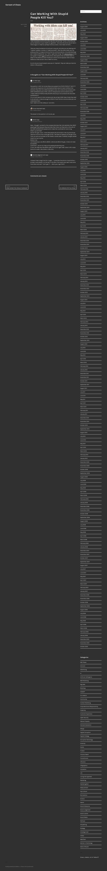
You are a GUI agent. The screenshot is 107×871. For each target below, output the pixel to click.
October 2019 (84, 96)
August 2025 (84, 26)
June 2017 (83, 133)
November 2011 (84, 377)
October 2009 (84, 469)
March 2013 (83, 318)
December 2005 (84, 639)
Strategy (82, 828)
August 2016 (83, 167)
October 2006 (84, 602)
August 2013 (83, 299)
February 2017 (84, 144)
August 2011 (83, 388)
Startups (82, 821)
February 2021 (84, 78)
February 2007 (84, 587)
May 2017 (82, 137)
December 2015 (84, 196)
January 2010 (84, 458)
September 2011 (84, 384)
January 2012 (83, 370)
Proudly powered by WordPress (12, 866)
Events (82, 747)
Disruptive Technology (86, 739)
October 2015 (84, 203)
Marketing (83, 780)
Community (83, 699)
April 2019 (83, 104)
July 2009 (83, 480)
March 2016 (83, 185)
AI (80, 673)
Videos (82, 835)
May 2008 (83, 532)
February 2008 (84, 543)
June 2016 (83, 174)
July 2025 (83, 30)
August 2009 (84, 477)
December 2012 (84, 329)
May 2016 (82, 178)
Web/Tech (83, 839)
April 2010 (83, 447)
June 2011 (83, 395)
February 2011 (84, 410)
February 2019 (84, 108)
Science (82, 799)
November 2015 (84, 200)
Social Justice (84, 813)
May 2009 (83, 488)
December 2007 (84, 550)
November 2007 (84, 554)
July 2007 (83, 569)
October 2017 (84, 122)
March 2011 (83, 406)
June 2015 (83, 218)
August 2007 (84, 565)
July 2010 (83, 436)
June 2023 (83, 49)
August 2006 (84, 609)
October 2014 (84, 248)
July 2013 (82, 303)
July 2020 (83, 85)
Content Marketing (85, 703)
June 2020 (83, 89)
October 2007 (84, 558)
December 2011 (84, 373)
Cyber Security (84, 717)
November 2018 (84, 111)
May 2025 (83, 34)
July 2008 (83, 525)
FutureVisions (84, 758)
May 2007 (83, 576)
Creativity (83, 710)
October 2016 (84, 159)
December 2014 (84, 240)
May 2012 (82, 355)
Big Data (82, 684)
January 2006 (84, 635)
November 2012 (84, 333)
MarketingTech (84, 784)
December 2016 (84, 152)
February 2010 (84, 454)
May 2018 (83, 119)
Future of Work (84, 754)
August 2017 (83, 126)
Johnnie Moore (68, 54)
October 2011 (83, 381)
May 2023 (83, 52)
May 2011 (82, 399)
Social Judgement (85, 810)
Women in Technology (86, 843)
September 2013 (84, 296)
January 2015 (83, 237)
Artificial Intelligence (86, 677)
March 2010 (83, 451)
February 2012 (84, 366)
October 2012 (84, 336)
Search (82, 802)
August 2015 (83, 211)
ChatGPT (82, 691)
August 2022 (84, 60)
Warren (35, 119)
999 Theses (83, 662)
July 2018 (83, 115)
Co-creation (83, 695)
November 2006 (84, 598)
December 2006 (84, 595)
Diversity (82, 743)
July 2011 (82, 392)
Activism (82, 666)
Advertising (83, 669)
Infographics (83, 765)
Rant (31, 20)
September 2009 (85, 473)
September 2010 (84, 429)
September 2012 (84, 340)
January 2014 (83, 281)
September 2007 (85, 561)
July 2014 (82, 259)
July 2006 (83, 613)
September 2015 (84, 207)
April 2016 (83, 181)
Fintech (82, 751)
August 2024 (84, 37)
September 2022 (85, 56)
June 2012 (83, 351)
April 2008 (83, 536)
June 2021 (83, 74)
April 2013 (83, 314)
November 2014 (84, 244)
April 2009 (83, 491)
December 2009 (84, 462)
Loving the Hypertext (86, 776)
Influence (82, 762)
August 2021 (83, 71)
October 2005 (84, 646)
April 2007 (83, 580)
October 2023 (84, 41)
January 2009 (84, 502)
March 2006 (83, 628)
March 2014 (83, 274)
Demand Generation (85, 725)
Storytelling (83, 824)
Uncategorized (84, 832)
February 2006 (84, 632)
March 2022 (83, 63)
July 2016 (82, 170)
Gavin (25, 26)
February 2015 (84, 233)
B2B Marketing (84, 680)
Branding (82, 688)
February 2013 (84, 322)
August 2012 (83, 344)
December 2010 (84, 418)
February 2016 (84, 189)
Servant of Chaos (13, 5)
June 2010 (83, 440)
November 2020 (84, 82)
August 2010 (83, 432)
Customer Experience (86, 714)
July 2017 (82, 130)
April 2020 (83, 93)
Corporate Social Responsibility (89, 706)
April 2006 (83, 624)
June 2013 (83, 307)
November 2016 (84, 156)
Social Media (83, 817)
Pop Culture (83, 791)
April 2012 (83, 358)
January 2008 (84, 547)
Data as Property (84, 721)
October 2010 (84, 425)
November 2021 (84, 67)
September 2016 (84, 163)
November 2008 (84, 510)
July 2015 (82, 215)
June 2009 (83, 484)
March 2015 (83, 229)
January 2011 (83, 414)
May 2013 (82, 310)
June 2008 (83, 528)
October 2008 (84, 513)
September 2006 (85, 606)
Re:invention (83, 795)
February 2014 (84, 277)
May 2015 (82, 222)
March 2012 (83, 362)
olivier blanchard (37, 108)
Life (81, 773)
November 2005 (84, 643)
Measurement (84, 787)
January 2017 (83, 148)
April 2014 (83, 270)
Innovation (83, 769)
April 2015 (83, 226)
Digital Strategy (84, 736)
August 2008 (84, 521)
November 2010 (84, 421)
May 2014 (82, 266)
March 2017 (83, 141)
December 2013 (84, 285)
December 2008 (84, 506)
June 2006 (83, 617)
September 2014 (84, 251)
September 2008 (85, 517)
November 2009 (84, 465)
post (43, 56)
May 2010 (83, 443)
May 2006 (83, 620)
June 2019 (83, 100)
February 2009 (84, 499)
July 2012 (82, 347)
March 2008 (83, 539)
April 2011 (83, 403)
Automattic (30, 866)
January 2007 (84, 591)
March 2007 (83, 584)
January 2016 (83, 192)
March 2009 (83, 495)
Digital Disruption (85, 732)
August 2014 (83, 255)
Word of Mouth (84, 846)
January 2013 (83, 325)
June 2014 (83, 263)
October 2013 (84, 292)
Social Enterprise (85, 806)
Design (82, 728)
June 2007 (83, 572)
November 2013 (84, 288)
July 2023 (83, 45)
